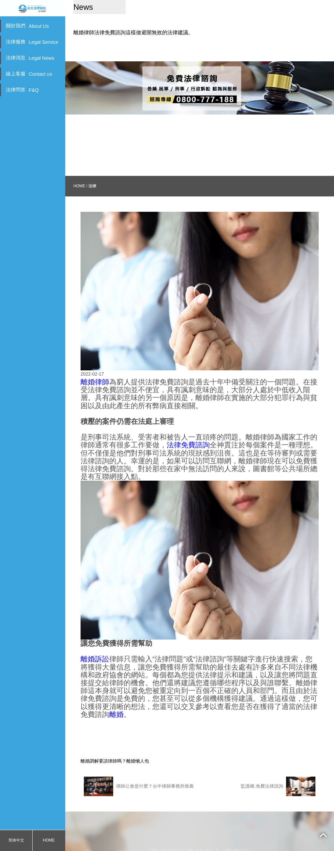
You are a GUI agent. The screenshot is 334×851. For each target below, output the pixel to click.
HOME (49, 840)
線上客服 (29, 74)
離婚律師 (95, 363)
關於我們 (27, 26)
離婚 (116, 695)
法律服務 (32, 42)
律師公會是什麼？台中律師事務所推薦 (139, 767)
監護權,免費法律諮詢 (278, 767)
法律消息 (30, 58)
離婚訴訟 (95, 640)
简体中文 (16, 840)
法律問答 (22, 90)
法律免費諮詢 (188, 426)
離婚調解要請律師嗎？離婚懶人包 (115, 741)
